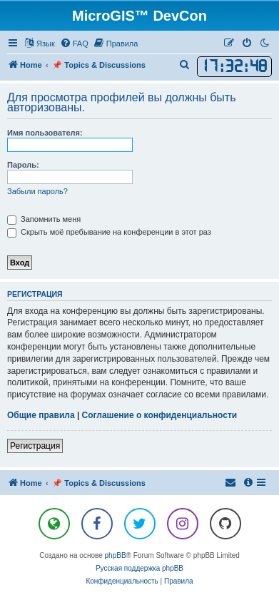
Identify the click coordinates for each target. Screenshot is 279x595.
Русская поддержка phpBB (139, 568)
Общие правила (41, 415)
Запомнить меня (44, 219)
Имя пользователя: (45, 132)
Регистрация (35, 446)
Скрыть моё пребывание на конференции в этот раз (109, 232)
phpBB (115, 555)
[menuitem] (74, 43)
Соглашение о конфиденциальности (160, 415)
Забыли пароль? (37, 191)
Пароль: (23, 165)
